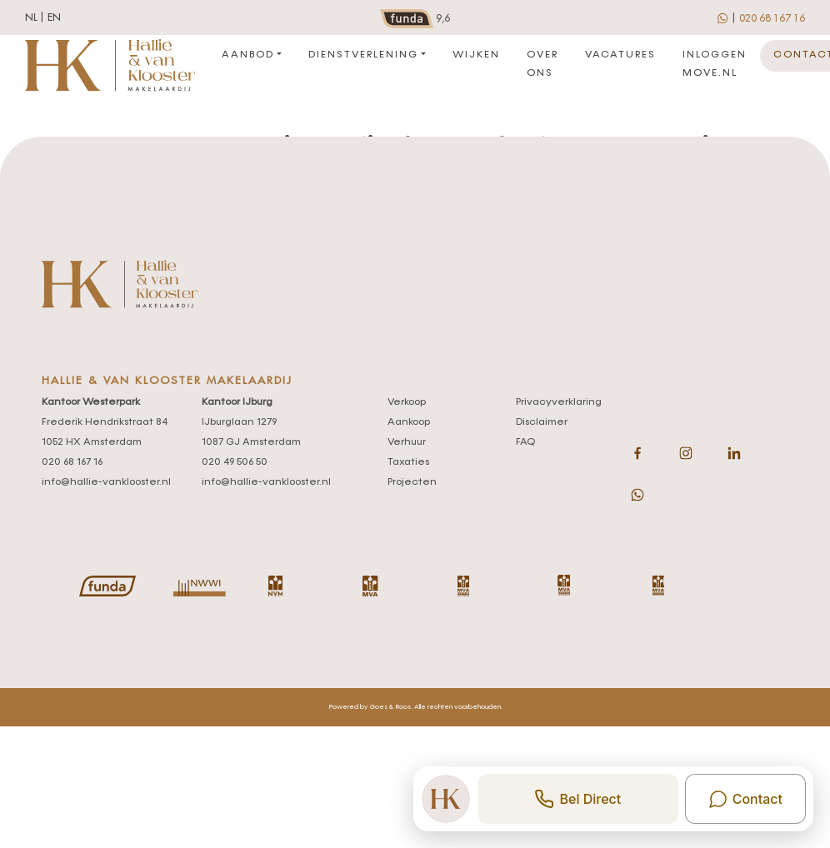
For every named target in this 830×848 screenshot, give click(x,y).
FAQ (525, 442)
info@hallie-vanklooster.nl (106, 482)
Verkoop (407, 402)
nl (31, 17)
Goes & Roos (390, 707)
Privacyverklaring (559, 402)
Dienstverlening (363, 55)
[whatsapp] (724, 17)
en (54, 17)
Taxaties (408, 462)
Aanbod (248, 55)
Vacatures (620, 55)
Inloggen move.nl (714, 64)
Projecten (412, 482)
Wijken (476, 55)
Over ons (542, 64)
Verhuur (407, 442)
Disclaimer (542, 422)
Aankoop (409, 422)
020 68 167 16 (772, 18)
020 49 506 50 (235, 462)
